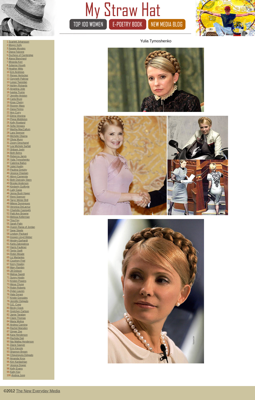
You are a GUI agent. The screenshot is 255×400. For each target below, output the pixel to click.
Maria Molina (17, 321)
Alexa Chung (17, 284)
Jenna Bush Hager (20, 193)
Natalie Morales (17, 48)
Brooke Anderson (19, 183)
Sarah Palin (16, 223)
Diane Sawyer (17, 345)
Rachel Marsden (19, 328)
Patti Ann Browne (19, 213)
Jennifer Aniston (18, 95)
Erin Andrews (17, 72)
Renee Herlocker (19, 75)
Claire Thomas (18, 318)
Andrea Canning (18, 324)
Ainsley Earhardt (19, 240)
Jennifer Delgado (19, 301)
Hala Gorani (16, 294)
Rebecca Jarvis (18, 156)
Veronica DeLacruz (20, 207)
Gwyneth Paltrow (19, 78)
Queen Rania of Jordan (22, 227)
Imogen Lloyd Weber (21, 237)
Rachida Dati (17, 338)
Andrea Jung (18, 375)
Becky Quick (17, 308)
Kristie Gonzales (19, 298)
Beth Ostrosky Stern (21, 180)
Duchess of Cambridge (21, 55)
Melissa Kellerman (20, 217)
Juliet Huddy (16, 166)
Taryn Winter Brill (19, 200)
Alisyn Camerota (19, 176)
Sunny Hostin (17, 277)
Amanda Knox (17, 358)
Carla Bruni (16, 99)
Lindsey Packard (19, 233)
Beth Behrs (16, 153)
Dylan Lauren (17, 291)
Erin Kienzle (16, 348)
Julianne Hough (17, 65)
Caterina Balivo (18, 163)
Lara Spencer (17, 132)
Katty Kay (15, 372)
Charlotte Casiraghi (20, 210)
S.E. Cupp (15, 304)
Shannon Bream (18, 351)
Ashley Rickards (18, 85)
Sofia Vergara (17, 126)
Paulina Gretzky (18, 169)
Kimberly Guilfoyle (20, 186)
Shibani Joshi (17, 149)
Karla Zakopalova (19, 244)
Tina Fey (14, 220)
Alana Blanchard (17, 58)
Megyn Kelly (15, 45)
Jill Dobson (16, 271)
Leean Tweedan (18, 82)
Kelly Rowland (17, 122)
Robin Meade (17, 254)
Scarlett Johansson (19, 41)
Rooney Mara (17, 105)
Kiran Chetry (17, 102)
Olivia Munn (16, 139)
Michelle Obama (18, 136)
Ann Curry (15, 112)
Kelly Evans (16, 368)
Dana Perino (17, 109)
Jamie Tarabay (18, 314)
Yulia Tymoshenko (20, 159)
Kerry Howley (17, 264)
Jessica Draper (18, 365)
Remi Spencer (17, 196)
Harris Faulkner (18, 247)
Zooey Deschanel (19, 143)
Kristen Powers (18, 281)
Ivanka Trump (17, 92)
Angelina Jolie (17, 89)
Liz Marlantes (17, 257)
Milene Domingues (20, 203)
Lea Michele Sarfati (20, 146)
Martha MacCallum (20, 129)
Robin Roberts (18, 287)
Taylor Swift (16, 250)
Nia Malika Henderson (22, 341)
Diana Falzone (16, 52)
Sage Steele (16, 230)
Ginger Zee (16, 331)
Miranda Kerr (16, 62)
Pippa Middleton (18, 119)
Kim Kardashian (18, 362)
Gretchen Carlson (19, 311)
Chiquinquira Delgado (21, 355)
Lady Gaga (16, 190)
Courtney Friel (17, 260)
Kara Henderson (19, 335)
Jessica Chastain (19, 173)
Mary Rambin (17, 267)
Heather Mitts (16, 68)
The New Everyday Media (38, 391)
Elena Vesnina (18, 116)
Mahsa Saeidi (17, 274)
